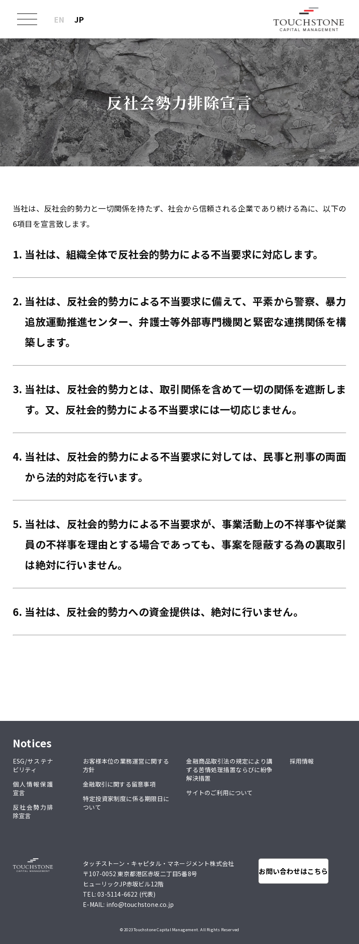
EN (59, 19)
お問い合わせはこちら (293, 871)
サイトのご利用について (219, 792)
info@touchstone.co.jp (140, 904)
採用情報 (302, 761)
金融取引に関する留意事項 (119, 784)
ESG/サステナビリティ (33, 765)
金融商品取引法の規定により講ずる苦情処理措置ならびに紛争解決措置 (229, 769)
